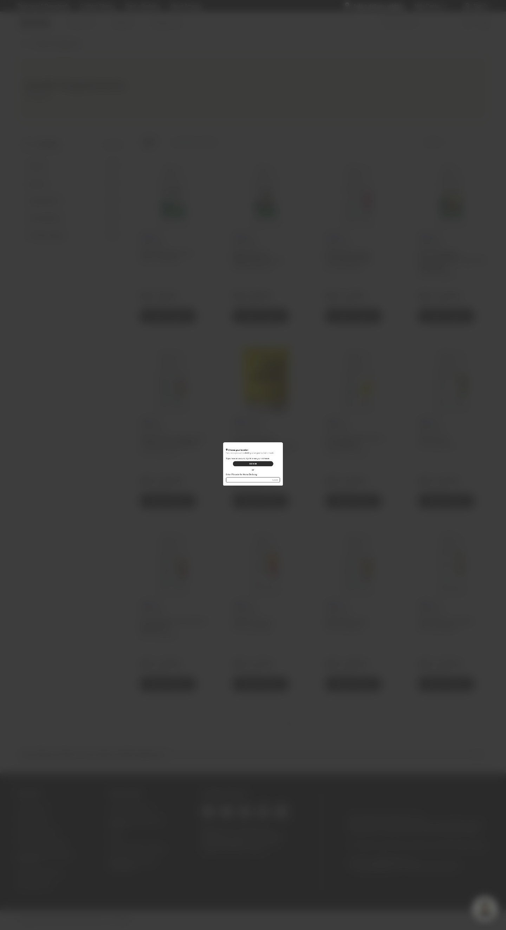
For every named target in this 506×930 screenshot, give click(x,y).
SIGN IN (253, 461)
